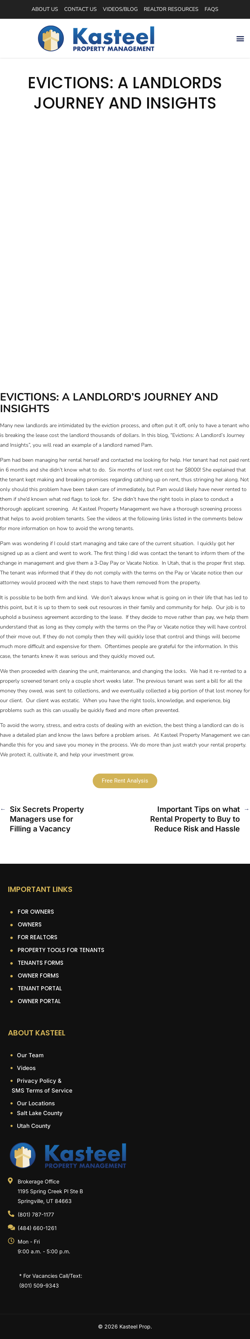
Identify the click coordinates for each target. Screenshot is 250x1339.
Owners (30, 924)
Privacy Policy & (38, 1080)
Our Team (29, 1055)
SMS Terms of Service (42, 1090)
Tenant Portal (40, 988)
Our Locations (35, 1103)
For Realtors (37, 937)
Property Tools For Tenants (61, 950)
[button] (240, 38)
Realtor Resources (171, 9)
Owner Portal (39, 1001)
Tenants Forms (40, 963)
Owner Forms (38, 975)
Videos (25, 1068)
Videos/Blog (120, 9)
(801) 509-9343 (39, 1285)
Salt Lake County (39, 1113)
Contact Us (80, 9)
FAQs (211, 9)
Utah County (33, 1125)
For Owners (36, 912)
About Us (45, 9)
